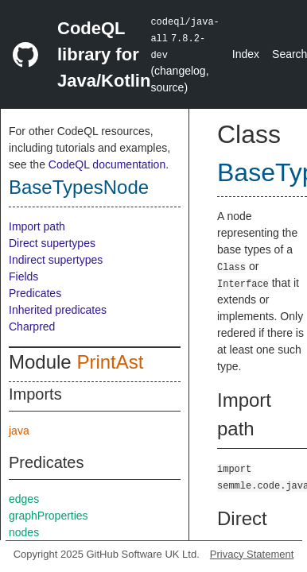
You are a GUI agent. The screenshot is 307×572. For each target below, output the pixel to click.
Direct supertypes (52, 243)
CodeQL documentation (107, 164)
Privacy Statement (252, 554)
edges (24, 499)
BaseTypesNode (79, 187)
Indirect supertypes (56, 259)
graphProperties (48, 515)
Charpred (32, 326)
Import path (37, 226)
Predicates (35, 293)
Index (245, 54)
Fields (23, 276)
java (19, 430)
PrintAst (109, 362)
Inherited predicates (58, 309)
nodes (24, 532)
